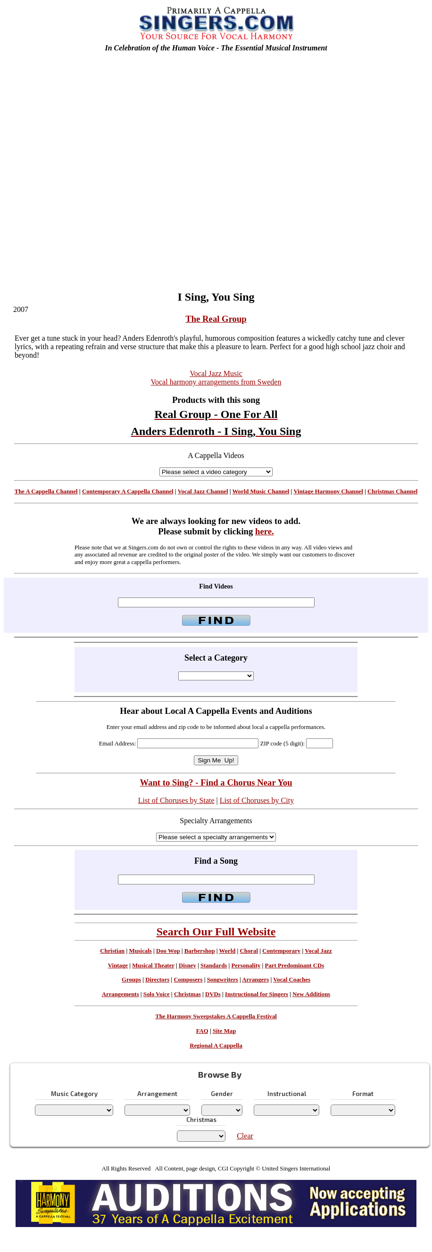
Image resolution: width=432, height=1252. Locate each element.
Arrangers (255, 979)
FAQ (202, 1031)
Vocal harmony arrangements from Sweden (216, 382)
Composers (188, 979)
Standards (213, 965)
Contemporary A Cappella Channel (128, 491)
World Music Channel (261, 491)
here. (264, 531)
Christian (112, 951)
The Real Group (216, 319)
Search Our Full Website (216, 931)
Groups (131, 979)
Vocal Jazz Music (216, 373)
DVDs (213, 994)
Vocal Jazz (318, 951)
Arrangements (120, 994)
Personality (246, 965)
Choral (249, 951)
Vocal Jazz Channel (203, 491)
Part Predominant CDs (294, 965)
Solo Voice (156, 994)
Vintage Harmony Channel (328, 491)
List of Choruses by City (257, 800)
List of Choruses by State (176, 800)
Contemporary (281, 951)
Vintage (118, 965)
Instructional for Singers (256, 994)
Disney (187, 965)
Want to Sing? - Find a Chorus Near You (216, 782)
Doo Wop (168, 951)
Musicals (140, 951)
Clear (245, 1136)
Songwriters (222, 979)
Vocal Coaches (291, 979)
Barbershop (199, 951)
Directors (157, 979)
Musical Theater (153, 965)
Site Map (224, 1031)
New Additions (311, 994)
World (227, 951)
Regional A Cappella (216, 1045)
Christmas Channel (392, 491)
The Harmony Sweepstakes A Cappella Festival (216, 1016)
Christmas (187, 994)
